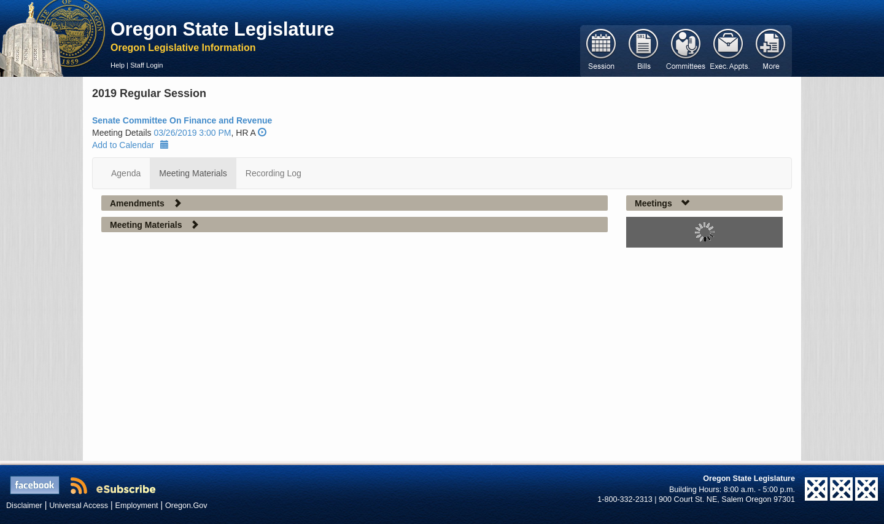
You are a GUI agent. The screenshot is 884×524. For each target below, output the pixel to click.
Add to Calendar (130, 145)
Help (117, 65)
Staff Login (146, 65)
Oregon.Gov (186, 505)
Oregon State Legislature (222, 29)
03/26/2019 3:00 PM (192, 133)
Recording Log (273, 173)
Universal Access (78, 505)
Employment (136, 505)
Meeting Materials (193, 173)
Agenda (126, 173)
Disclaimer (24, 505)
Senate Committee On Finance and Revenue (182, 120)
